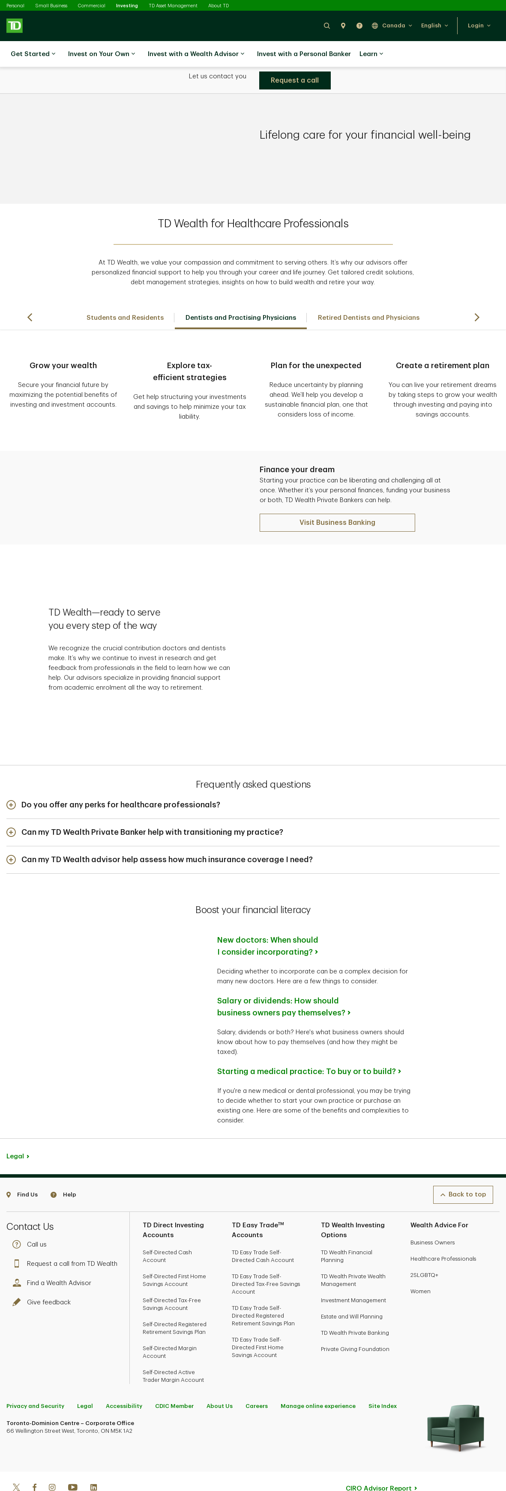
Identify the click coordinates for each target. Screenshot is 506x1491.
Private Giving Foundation (355, 1322)
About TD (218, 5)
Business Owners (432, 1215)
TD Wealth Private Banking (355, 1306)
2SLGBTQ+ (424, 1248)
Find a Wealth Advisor (54, 1256)
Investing (127, 5)
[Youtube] (73, 1461)
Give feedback (44, 1275)
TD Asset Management (173, 5)
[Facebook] (34, 1461)
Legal (15, 1129)
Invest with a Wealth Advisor (196, 54)
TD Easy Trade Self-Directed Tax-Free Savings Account (266, 1257)
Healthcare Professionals (443, 1232)
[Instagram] (52, 1461)
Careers (257, 1379)
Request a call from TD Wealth (67, 1237)
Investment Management (353, 1273)
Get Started (33, 54)
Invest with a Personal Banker (304, 54)
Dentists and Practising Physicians (241, 296)
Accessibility (124, 1379)
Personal (15, 5)
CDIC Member (174, 1379)
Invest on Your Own (101, 54)
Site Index (382, 1379)
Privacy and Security (35, 1379)
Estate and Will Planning (352, 1289)
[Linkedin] (93, 1461)
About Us (220, 1379)
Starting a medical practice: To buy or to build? (306, 1044)
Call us (32, 1217)
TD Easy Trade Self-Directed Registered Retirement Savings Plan (263, 1288)
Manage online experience (318, 1379)
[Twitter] (16, 1461)
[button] (327, 25)
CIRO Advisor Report (379, 1461)
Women (420, 1264)
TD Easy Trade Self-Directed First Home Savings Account (258, 1320)
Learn (371, 54)
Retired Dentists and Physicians (368, 296)
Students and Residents (125, 296)
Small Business (51, 5)
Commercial (91, 5)
